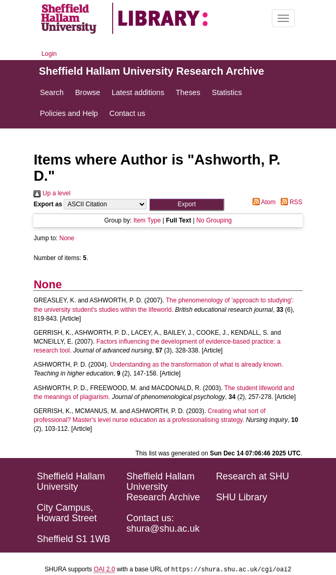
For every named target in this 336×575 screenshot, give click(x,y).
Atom (262, 202)
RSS (290, 202)
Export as (47, 204)
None (67, 238)
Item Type (147, 220)
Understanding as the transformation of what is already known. (196, 364)
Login (48, 53)
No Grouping (214, 220)
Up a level (51, 193)
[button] (186, 204)
